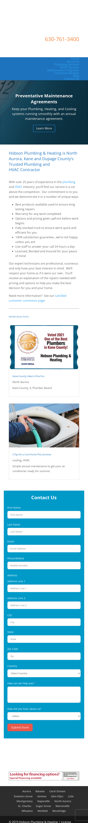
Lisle (71, 796)
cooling (16, 460)
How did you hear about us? (24, 709)
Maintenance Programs (63, 70)
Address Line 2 (16, 598)
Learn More (44, 128)
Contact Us (71, 79)
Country (12, 666)
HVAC (18, 187)
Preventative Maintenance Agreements (44, 99)
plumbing (68, 182)
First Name (14, 507)
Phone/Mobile (15, 558)
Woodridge (59, 811)
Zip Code (12, 649)
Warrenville (62, 806)
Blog (76, 76)
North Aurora (20, 382)
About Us (73, 62)
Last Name (13, 524)
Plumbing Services (66, 64)
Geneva (41, 796)
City (9, 615)
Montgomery (25, 801)
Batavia (40, 791)
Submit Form (20, 727)
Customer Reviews (66, 73)
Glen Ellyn (57, 796)
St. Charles (24, 806)
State (10, 632)
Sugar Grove (43, 806)
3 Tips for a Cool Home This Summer (31, 454)
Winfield (43, 811)
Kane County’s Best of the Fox (28, 376)
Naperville (43, 801)
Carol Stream (57, 791)
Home (75, 59)
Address (12, 575)
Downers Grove (23, 796)
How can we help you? (20, 683)
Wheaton (27, 811)
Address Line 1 (16, 581)
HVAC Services (69, 67)
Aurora (26, 791)
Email (10, 541)
